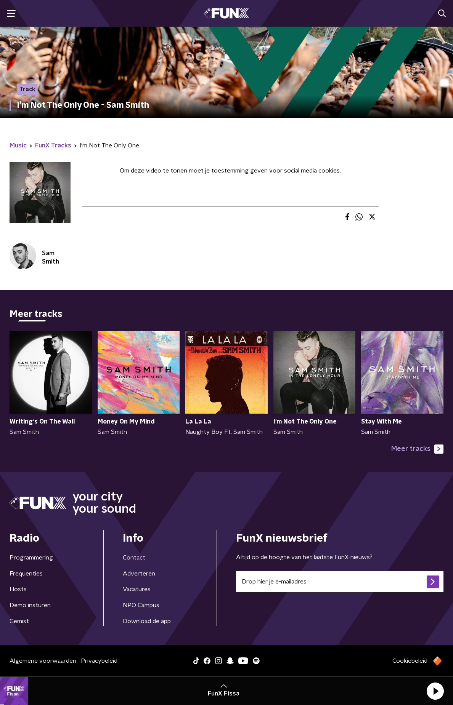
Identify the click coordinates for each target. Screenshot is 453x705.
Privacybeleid (99, 661)
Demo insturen (30, 605)
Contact (134, 558)
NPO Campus (141, 605)
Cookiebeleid (409, 661)
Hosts (18, 589)
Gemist (19, 621)
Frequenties (26, 574)
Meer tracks (417, 449)
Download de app (147, 621)
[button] (435, 691)
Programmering (31, 558)
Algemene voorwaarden (43, 661)
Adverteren (139, 574)
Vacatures (137, 589)
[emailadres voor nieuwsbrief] (339, 581)
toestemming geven (239, 171)
